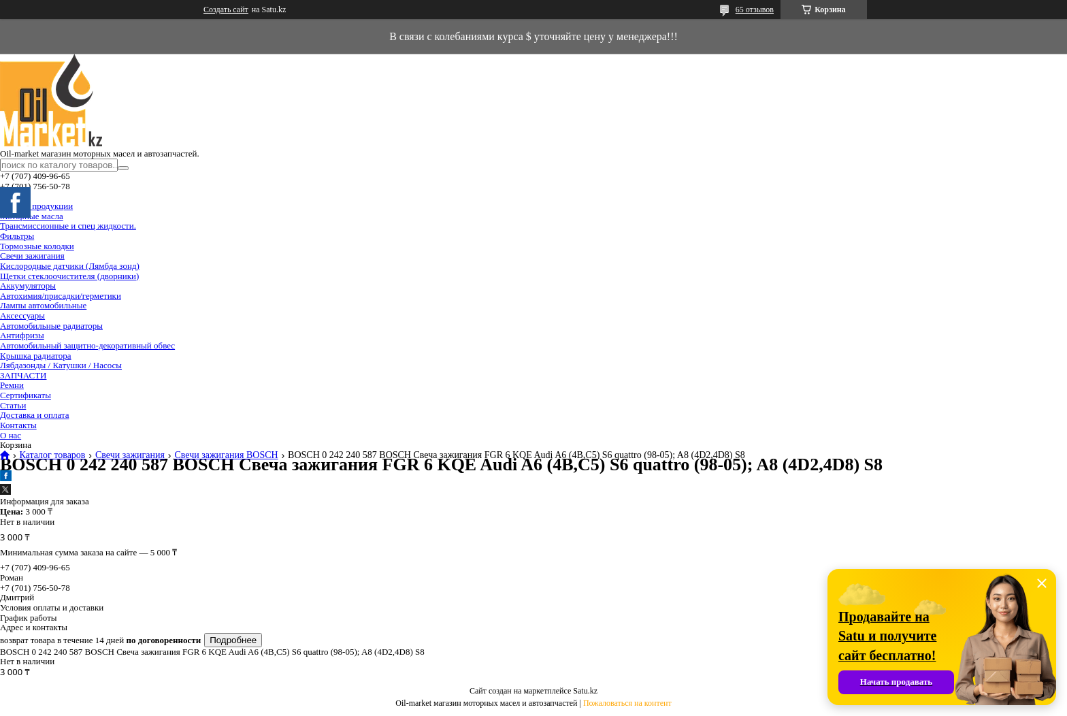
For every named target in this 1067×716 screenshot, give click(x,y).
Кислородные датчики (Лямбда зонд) (69, 266)
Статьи (13, 405)
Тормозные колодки (37, 246)
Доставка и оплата (34, 415)
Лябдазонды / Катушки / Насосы (61, 365)
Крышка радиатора (35, 356)
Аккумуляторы (28, 285)
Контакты (18, 425)
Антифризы (22, 335)
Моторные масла (31, 216)
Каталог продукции (36, 206)
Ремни (12, 385)
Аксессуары (22, 315)
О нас (10, 435)
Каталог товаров (52, 455)
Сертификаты (25, 395)
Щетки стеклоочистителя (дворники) (69, 276)
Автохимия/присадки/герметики (60, 296)
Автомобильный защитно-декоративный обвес (87, 345)
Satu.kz (585, 691)
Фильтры (17, 236)
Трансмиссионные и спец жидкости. (68, 226)
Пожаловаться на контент (627, 703)
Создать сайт (225, 9)
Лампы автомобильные (43, 305)
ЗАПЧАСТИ (23, 375)
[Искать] (123, 168)
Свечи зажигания (32, 255)
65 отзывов (755, 9)
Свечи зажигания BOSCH (226, 455)
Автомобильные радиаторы (51, 326)
